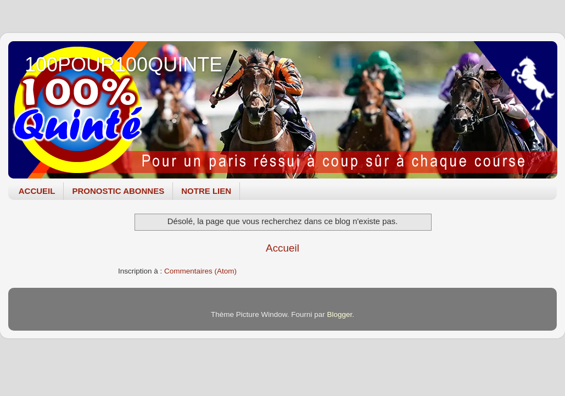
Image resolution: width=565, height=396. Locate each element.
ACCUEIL (37, 191)
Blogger (340, 314)
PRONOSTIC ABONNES (118, 191)
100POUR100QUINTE (123, 64)
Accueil (282, 248)
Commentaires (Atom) (200, 271)
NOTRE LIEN (206, 191)
